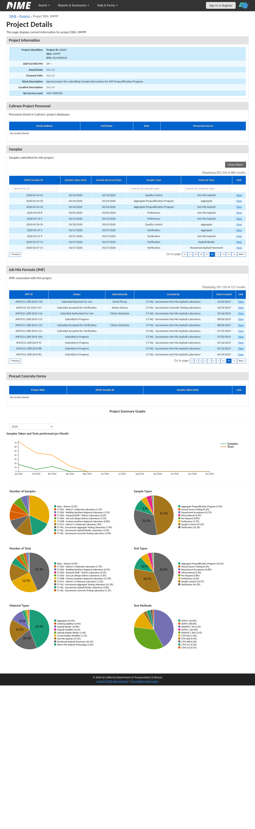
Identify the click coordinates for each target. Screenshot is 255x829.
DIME (12, 16)
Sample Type (153, 180)
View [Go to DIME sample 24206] (239, 218)
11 (229, 361)
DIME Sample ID (33, 180)
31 (212, 254)
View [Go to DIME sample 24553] (239, 242)
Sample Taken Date (76, 180)
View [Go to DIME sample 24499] (239, 230)
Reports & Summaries (73, 5)
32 (218, 254)
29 (201, 254)
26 (184, 254)
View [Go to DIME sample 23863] (239, 201)
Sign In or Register (220, 5)
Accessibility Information (145, 681)
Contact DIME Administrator (112, 681)
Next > (242, 254)
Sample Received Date (109, 180)
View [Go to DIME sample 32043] (239, 195)
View (241, 301)
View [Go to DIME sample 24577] (239, 247)
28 (196, 254)
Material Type (207, 180)
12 (234, 361)
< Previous (15, 254)
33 (223, 254)
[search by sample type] (154, 189)
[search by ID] (35, 189)
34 (229, 254)
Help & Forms (107, 5)
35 (234, 254)
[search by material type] (206, 189)
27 (190, 254)
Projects (25, 16)
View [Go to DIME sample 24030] (239, 207)
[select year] (31, 427)
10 (223, 361)
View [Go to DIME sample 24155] (239, 212)
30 (207, 254)
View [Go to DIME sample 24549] (239, 236)
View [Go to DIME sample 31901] (239, 224)
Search (44, 5)
